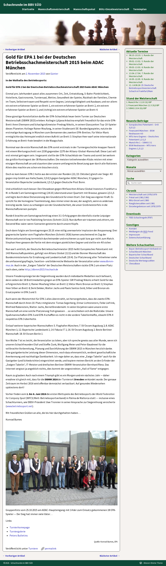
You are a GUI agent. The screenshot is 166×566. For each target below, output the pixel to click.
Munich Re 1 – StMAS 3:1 (140, 142)
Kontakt (133, 228)
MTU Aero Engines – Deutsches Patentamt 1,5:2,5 (144, 138)
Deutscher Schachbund (140, 257)
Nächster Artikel (110, 49)
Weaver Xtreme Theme (153, 563)
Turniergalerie (17, 531)
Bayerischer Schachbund (141, 254)
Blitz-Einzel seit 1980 (139, 200)
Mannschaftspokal (84, 9)
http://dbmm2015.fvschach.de (41, 269)
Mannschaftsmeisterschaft (54, 9)
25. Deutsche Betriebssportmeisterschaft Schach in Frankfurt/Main (142, 88)
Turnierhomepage (20, 527)
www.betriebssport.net (19, 406)
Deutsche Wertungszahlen (141, 260)
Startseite (28, 9)
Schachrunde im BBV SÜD (22, 4)
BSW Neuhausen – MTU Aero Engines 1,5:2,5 (142, 147)
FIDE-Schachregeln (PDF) (141, 217)
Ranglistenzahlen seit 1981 (142, 203)
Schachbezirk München (140, 251)
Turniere (33, 548)
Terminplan (140, 9)
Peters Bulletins (19, 535)
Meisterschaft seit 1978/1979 (143, 194)
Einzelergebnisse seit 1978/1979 (144, 206)
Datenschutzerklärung (139, 237)
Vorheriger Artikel (14, 49)
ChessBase (134, 263)
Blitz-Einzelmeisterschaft (114, 9)
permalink (50, 548)
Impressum (134, 234)
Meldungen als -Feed (141, 231)
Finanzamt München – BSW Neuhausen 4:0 (141, 132)
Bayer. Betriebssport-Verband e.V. (145, 248)
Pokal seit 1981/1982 (139, 197)
